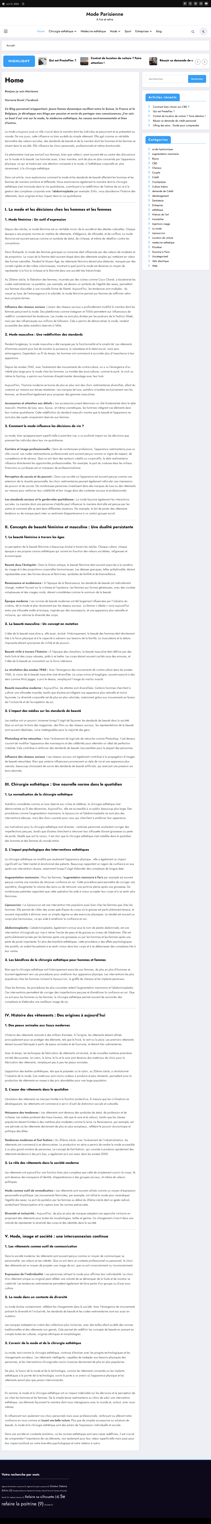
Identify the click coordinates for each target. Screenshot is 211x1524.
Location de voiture (162, 238)
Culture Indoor (160, 186)
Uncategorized (160, 256)
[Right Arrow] (204, 61)
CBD (154, 163)
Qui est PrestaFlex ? (66, 60)
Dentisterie (158, 200)
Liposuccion (158, 233)
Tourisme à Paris (161, 252)
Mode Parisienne (104, 14)
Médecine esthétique (93, 31)
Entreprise (157, 205)
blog (159, 31)
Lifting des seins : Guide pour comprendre (176, 125)
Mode (115, 31)
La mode (157, 228)
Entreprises (143, 31)
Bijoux (155, 158)
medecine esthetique (163, 242)
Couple (156, 172)
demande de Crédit (162, 191)
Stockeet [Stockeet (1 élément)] (48, 1505)
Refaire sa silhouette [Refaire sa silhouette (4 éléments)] (42, 1496)
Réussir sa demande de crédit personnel (174, 121)
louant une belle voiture (55, 1420)
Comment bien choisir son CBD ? (171, 107)
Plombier (157, 247)
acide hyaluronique (162, 149)
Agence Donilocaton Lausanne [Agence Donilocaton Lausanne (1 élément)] (14, 1486)
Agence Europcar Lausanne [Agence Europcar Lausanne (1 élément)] (38, 1486)
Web (154, 266)
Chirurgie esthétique (62, 31)
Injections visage (161, 224)
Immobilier (158, 219)
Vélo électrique (160, 261)
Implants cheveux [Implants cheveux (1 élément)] (17, 1497)
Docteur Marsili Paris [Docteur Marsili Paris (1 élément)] (44, 1491)
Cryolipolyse (159, 182)
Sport (128, 31)
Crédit (155, 177)
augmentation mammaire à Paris (83, 877)
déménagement (160, 196)
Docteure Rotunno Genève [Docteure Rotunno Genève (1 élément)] (24, 1491)
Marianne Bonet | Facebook (21, 100)
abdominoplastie (63, 191)
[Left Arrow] (197, 61)
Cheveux (156, 168)
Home (41, 31)
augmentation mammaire (165, 154)
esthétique (157, 210)
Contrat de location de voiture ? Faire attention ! (119, 60)
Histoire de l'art (160, 214)
